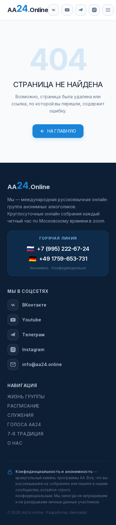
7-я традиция (25, 433)
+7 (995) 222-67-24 (63, 249)
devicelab (78, 512)
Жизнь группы (26, 396)
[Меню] (108, 9)
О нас (14, 443)
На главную (58, 131)
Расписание (23, 406)
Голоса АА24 (24, 424)
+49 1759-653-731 (63, 259)
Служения (20, 415)
